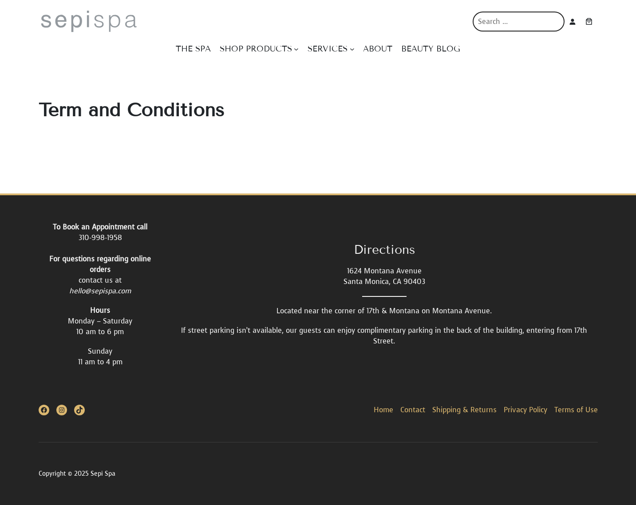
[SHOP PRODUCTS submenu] (296, 49)
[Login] (572, 21)
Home (383, 409)
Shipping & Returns (464, 409)
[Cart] (589, 21)
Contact (412, 409)
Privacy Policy (525, 409)
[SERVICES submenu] (352, 49)
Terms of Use (576, 409)
